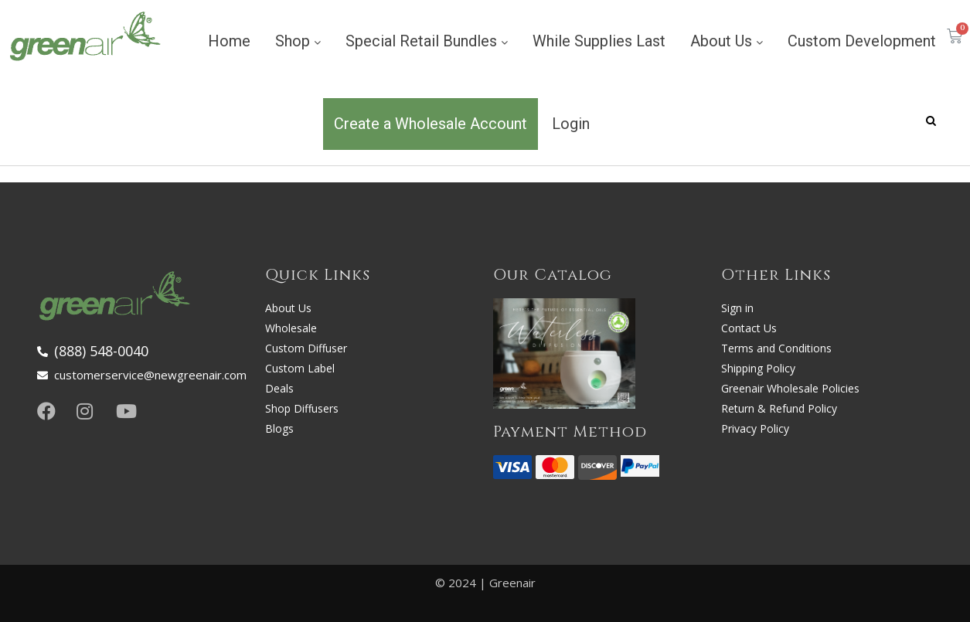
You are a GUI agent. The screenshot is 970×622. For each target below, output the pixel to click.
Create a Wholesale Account (430, 123)
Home (229, 41)
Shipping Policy (758, 368)
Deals (279, 388)
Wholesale (291, 328)
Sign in (737, 308)
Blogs (279, 428)
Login (571, 123)
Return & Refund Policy (779, 408)
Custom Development (862, 41)
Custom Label (300, 368)
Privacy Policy (755, 428)
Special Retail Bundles (426, 41)
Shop (298, 41)
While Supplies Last (599, 41)
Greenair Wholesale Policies (790, 388)
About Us (726, 41)
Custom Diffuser (306, 348)
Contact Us (749, 328)
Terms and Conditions (776, 348)
